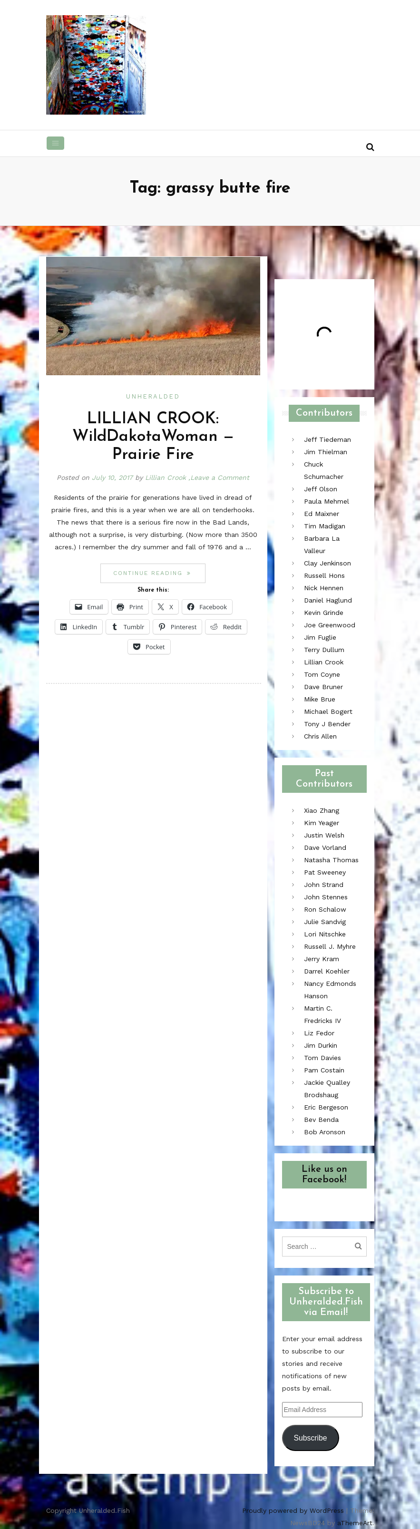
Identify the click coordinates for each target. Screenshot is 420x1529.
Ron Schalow (325, 909)
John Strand (323, 884)
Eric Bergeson (326, 1107)
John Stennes (326, 897)
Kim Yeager (321, 823)
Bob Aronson (324, 1132)
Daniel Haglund (328, 600)
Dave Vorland (325, 847)
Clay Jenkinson (327, 563)
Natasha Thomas (331, 860)
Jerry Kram (321, 959)
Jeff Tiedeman (327, 439)
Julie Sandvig (325, 921)
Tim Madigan (324, 526)
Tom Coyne (322, 674)
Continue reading (159, 572)
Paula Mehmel (326, 501)
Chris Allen (320, 736)
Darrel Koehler (327, 971)
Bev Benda (321, 1119)
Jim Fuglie (320, 637)
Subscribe (310, 1438)
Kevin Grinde (323, 612)
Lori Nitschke (325, 934)
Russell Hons (324, 575)
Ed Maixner (321, 513)
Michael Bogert (328, 711)
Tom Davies (322, 1058)
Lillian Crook (165, 477)
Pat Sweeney (325, 872)
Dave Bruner (323, 687)
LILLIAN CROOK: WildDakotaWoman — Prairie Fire (153, 437)
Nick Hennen (323, 588)
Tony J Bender (327, 724)
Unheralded (153, 396)
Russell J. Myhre (330, 946)
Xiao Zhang (321, 810)
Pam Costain (324, 1070)
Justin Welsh (324, 835)
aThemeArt (354, 1523)
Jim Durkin (320, 1045)
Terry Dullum (324, 649)
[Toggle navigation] (56, 143)
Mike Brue (319, 699)
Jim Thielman (325, 452)
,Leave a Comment (218, 477)
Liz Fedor (319, 1033)
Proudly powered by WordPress (293, 1510)
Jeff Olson (320, 489)
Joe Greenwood (329, 625)
